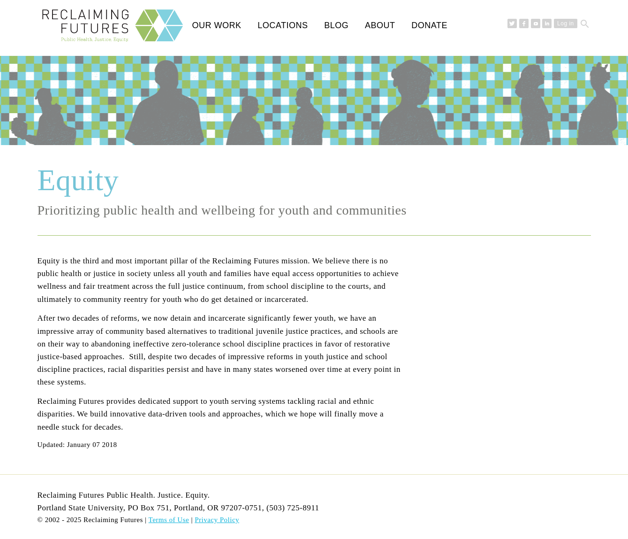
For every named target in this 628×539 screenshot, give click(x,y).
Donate (429, 25)
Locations (282, 25)
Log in (565, 23)
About (380, 25)
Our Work (217, 25)
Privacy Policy (217, 520)
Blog (336, 25)
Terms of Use (169, 520)
